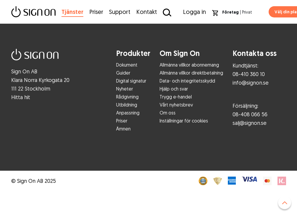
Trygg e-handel (176, 97)
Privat (247, 11)
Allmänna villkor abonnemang (189, 65)
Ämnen (123, 129)
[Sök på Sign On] (166, 12)
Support (119, 11)
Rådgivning (127, 97)
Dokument (126, 65)
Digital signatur (131, 81)
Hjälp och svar (174, 89)
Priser (96, 11)
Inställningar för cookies (184, 121)
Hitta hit (20, 97)
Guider (123, 73)
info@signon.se (251, 82)
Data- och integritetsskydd (187, 81)
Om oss (168, 113)
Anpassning (127, 113)
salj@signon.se (250, 123)
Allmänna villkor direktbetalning (191, 73)
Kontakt (146, 11)
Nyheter (124, 89)
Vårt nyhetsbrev (176, 105)
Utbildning (126, 105)
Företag (230, 12)
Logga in (194, 11)
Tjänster (72, 12)
